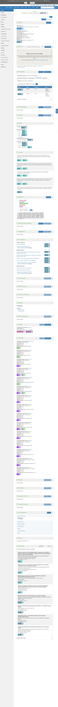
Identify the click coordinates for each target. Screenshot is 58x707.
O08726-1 (26, 31)
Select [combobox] (37, 338)
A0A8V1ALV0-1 (31, 341)
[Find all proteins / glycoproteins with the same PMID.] (27, 559)
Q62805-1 (30, 449)
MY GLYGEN (32, 5)
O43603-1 (30, 386)
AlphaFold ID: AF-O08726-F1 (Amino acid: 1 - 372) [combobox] (35, 46)
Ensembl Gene (20, 28)
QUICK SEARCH (17, 7)
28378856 (24, 590)
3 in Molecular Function (24, 273)
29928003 (24, 580)
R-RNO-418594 (20, 311)
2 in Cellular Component (24, 247)
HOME (6, 7)
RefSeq (24, 131)
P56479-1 (30, 440)
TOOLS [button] (29, 7)
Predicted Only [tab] (38, 78)
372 (23, 32)
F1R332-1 (30, 368)
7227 (34, 463)
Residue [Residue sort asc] (37, 87)
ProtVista (41, 71)
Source (19, 87)
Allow (26, 2)
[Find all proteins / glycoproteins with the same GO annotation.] (24, 244)
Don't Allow (32, 2)
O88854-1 (30, 422)
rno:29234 (20, 306)
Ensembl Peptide (29, 331)
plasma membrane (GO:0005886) (23, 246)
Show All (49, 512)
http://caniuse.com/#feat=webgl (42, 59)
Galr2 (22, 25)
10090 (31, 418)
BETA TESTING (40, 5)
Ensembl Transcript (20, 331)
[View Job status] (54, 7)
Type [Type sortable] (28, 87)
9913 (29, 355)
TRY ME (22, 7)
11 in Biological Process (24, 263)
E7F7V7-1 (30, 359)
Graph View (48, 22)
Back (51, 16)
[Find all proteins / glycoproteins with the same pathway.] (22, 306)
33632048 (24, 570)
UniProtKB (19, 41)
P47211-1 (30, 431)
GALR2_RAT (24, 30)
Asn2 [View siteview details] (36, 89)
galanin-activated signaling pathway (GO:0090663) (26, 260)
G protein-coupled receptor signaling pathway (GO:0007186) (27, 258)
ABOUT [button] (37, 7)
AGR (18, 365)
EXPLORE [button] (10, 7)
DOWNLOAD (49, 19)
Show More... (47, 91)
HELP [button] (33, 7)
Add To (44, 19)
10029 (32, 382)
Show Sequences (47, 324)
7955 (29, 364)
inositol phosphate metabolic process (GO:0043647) (26, 262)
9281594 (24, 610)
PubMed (25, 160)
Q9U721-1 (30, 467)
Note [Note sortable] (47, 87)
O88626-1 (30, 404)
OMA (18, 347)
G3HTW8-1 (30, 377)
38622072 (24, 559)
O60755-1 (30, 395)
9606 (30, 391)
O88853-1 (30, 413)
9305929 (24, 621)
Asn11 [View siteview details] (36, 93)
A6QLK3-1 (30, 350)
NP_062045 (26, 36)
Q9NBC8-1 (30, 458)
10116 (32, 40)
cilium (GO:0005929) (20, 244)
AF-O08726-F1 (40, 66)
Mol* (24, 67)
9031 (30, 346)
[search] (46, 7)
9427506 (24, 632)
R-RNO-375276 (20, 309)
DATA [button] (25, 7)
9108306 (24, 600)
